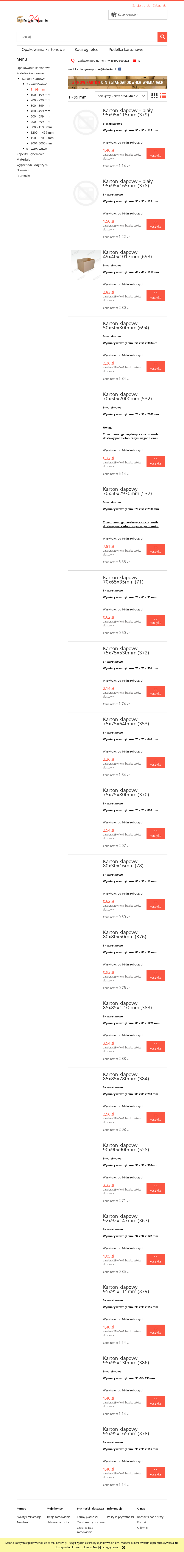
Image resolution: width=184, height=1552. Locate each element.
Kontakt (142, 1522)
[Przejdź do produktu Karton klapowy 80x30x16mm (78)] (86, 862)
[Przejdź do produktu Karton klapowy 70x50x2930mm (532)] (86, 490)
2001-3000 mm (41, 143)
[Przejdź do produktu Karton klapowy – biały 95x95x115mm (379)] (86, 122)
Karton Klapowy (33, 79)
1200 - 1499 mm (42, 132)
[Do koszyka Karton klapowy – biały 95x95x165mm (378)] (156, 224)
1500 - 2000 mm (42, 138)
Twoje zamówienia (58, 1517)
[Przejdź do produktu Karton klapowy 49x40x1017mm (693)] (86, 265)
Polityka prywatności (120, 1517)
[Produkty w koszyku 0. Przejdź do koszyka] (124, 14)
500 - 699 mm (40, 116)
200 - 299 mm (40, 100)
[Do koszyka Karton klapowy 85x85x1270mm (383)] (156, 1046)
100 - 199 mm (40, 95)
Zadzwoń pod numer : (91, 61)
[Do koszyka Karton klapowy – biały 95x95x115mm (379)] (156, 153)
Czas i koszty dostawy (91, 1522)
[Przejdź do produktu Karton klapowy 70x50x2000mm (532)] (86, 395)
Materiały (23, 159)
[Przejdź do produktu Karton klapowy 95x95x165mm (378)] (86, 1430)
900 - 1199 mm (41, 127)
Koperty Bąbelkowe (30, 154)
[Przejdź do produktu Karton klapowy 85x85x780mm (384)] (86, 1075)
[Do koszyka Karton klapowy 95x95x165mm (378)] (156, 1472)
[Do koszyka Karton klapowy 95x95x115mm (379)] (156, 1330)
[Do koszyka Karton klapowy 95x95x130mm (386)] (156, 1401)
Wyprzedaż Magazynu (32, 165)
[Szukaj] (162, 37)
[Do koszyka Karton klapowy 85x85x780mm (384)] (156, 1117)
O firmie (142, 1528)
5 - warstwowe (36, 149)
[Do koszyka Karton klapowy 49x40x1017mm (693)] (156, 295)
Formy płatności (87, 1517)
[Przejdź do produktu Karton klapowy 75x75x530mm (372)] (86, 649)
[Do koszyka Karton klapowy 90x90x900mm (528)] (156, 1188)
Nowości (23, 170)
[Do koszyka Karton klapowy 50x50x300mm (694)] (156, 366)
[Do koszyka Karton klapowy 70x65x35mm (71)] (156, 620)
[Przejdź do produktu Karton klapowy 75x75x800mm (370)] (86, 791)
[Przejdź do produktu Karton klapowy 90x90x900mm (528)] (86, 1146)
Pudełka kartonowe (30, 73)
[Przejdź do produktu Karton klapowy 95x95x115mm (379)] (86, 1288)
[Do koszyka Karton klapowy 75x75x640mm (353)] (156, 762)
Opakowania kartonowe (33, 68)
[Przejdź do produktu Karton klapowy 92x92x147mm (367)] (86, 1217)
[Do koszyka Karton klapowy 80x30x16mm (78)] (156, 904)
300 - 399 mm (40, 105)
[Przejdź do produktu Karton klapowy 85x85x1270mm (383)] (86, 1004)
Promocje (23, 176)
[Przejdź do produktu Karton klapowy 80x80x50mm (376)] (86, 933)
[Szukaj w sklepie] (88, 37)
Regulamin (23, 1522)
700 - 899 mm (40, 122)
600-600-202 (121, 61)
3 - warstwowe (36, 84)
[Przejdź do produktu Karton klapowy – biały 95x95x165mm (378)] (86, 193)
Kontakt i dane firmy (150, 1517)
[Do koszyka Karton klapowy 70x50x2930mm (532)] (156, 549)
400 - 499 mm (40, 111)
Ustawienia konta (58, 1522)
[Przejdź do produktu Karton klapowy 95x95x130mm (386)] (86, 1359)
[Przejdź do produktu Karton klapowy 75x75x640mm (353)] (86, 720)
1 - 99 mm (38, 89)
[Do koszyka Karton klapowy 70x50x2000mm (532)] (156, 461)
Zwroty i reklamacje (29, 1517)
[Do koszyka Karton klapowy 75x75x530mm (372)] (156, 691)
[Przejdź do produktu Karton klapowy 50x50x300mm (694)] (86, 324)
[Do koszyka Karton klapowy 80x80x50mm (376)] (156, 975)
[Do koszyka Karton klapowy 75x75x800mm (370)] (156, 833)
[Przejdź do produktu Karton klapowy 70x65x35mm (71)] (86, 579)
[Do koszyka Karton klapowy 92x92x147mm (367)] (156, 1259)
